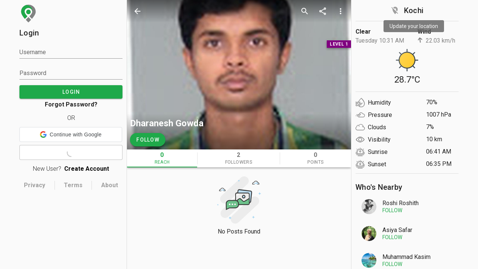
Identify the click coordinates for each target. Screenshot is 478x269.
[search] (305, 11)
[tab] (162, 158)
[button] (70, 134)
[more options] (341, 11)
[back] (137, 11)
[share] (323, 11)
